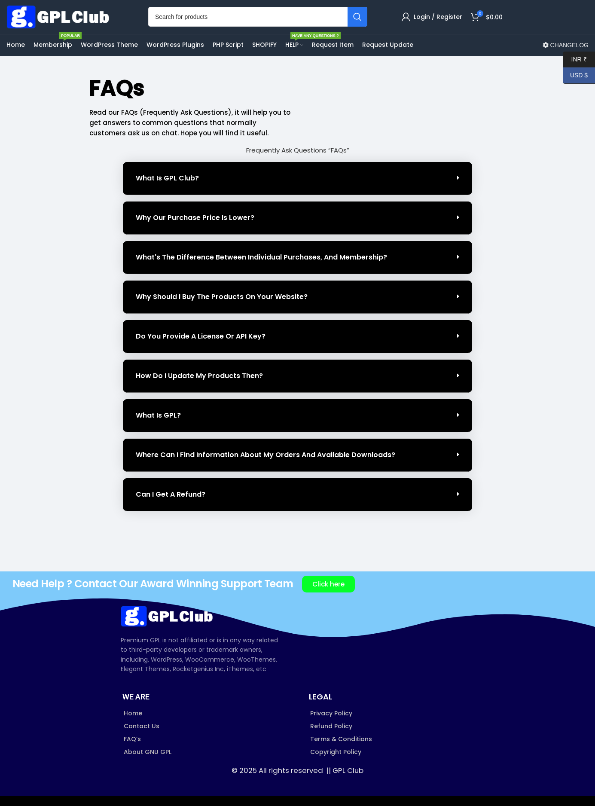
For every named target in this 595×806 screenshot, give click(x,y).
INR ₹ (575, 59)
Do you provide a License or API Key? (200, 346)
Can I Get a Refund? (170, 504)
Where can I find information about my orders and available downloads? (265, 465)
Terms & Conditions (341, 749)
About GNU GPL (147, 762)
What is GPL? (158, 425)
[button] (297, 188)
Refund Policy (331, 736)
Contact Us (141, 736)
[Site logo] (60, 21)
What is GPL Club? (167, 188)
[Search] (257, 22)
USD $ (575, 75)
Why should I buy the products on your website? (222, 306)
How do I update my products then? (199, 386)
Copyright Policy (335, 762)
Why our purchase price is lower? (195, 227)
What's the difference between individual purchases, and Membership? (261, 267)
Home (133, 723)
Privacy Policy (331, 723)
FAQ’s (132, 749)
